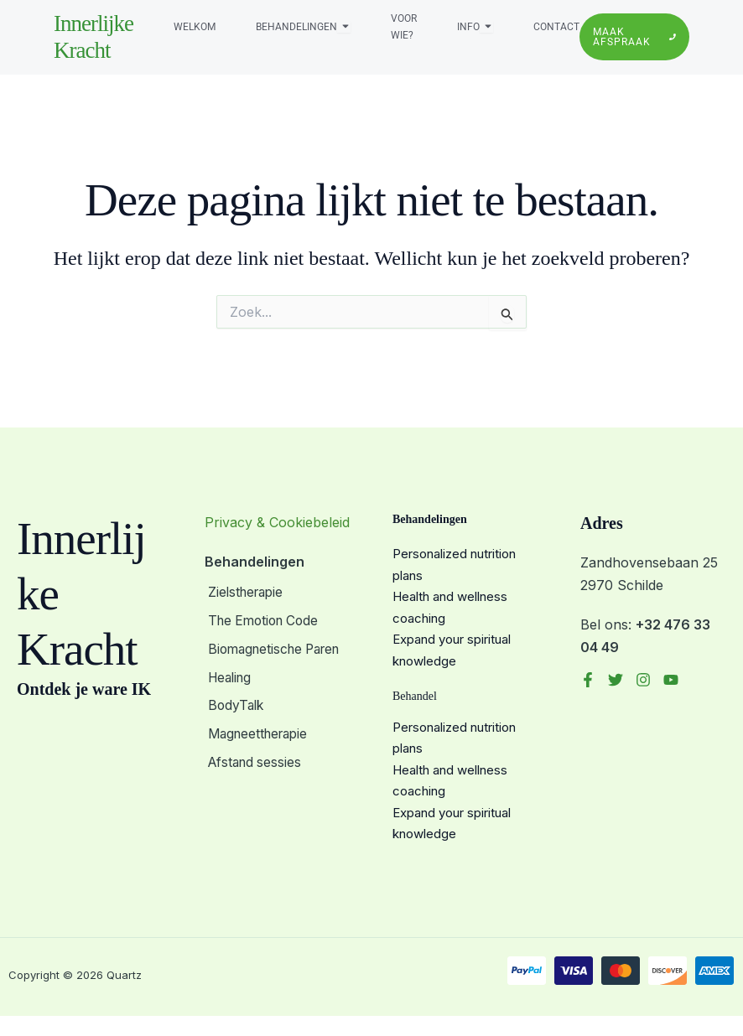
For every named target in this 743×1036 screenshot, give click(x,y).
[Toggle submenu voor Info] (486, 27)
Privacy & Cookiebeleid (277, 522)
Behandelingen (296, 27)
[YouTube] (670, 679)
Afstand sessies (254, 754)
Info (468, 27)
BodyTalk (234, 700)
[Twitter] (615, 679)
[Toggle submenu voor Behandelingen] (344, 27)
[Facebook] (587, 679)
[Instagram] (643, 679)
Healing (228, 674)
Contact (556, 27)
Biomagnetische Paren (276, 646)
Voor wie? (404, 27)
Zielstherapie (245, 592)
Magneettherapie (258, 727)
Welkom (195, 27)
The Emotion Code (264, 619)
